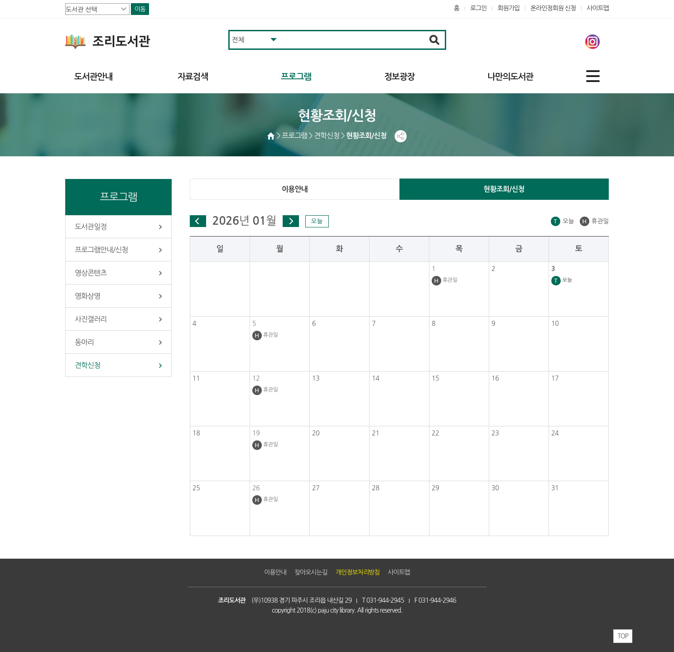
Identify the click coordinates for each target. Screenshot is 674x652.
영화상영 (87, 295)
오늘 (317, 221)
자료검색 (193, 76)
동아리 (84, 342)
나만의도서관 (510, 76)
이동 (140, 9)
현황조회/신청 (504, 189)
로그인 (478, 8)
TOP (622, 636)
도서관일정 (90, 226)
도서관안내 (93, 76)
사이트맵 (598, 8)
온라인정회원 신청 (553, 8)
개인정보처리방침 (358, 572)
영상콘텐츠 (90, 272)
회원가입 (508, 8)
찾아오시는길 (310, 572)
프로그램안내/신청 (101, 249)
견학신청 (87, 365)
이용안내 (295, 189)
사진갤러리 (90, 319)
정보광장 (399, 76)
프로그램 (296, 76)
